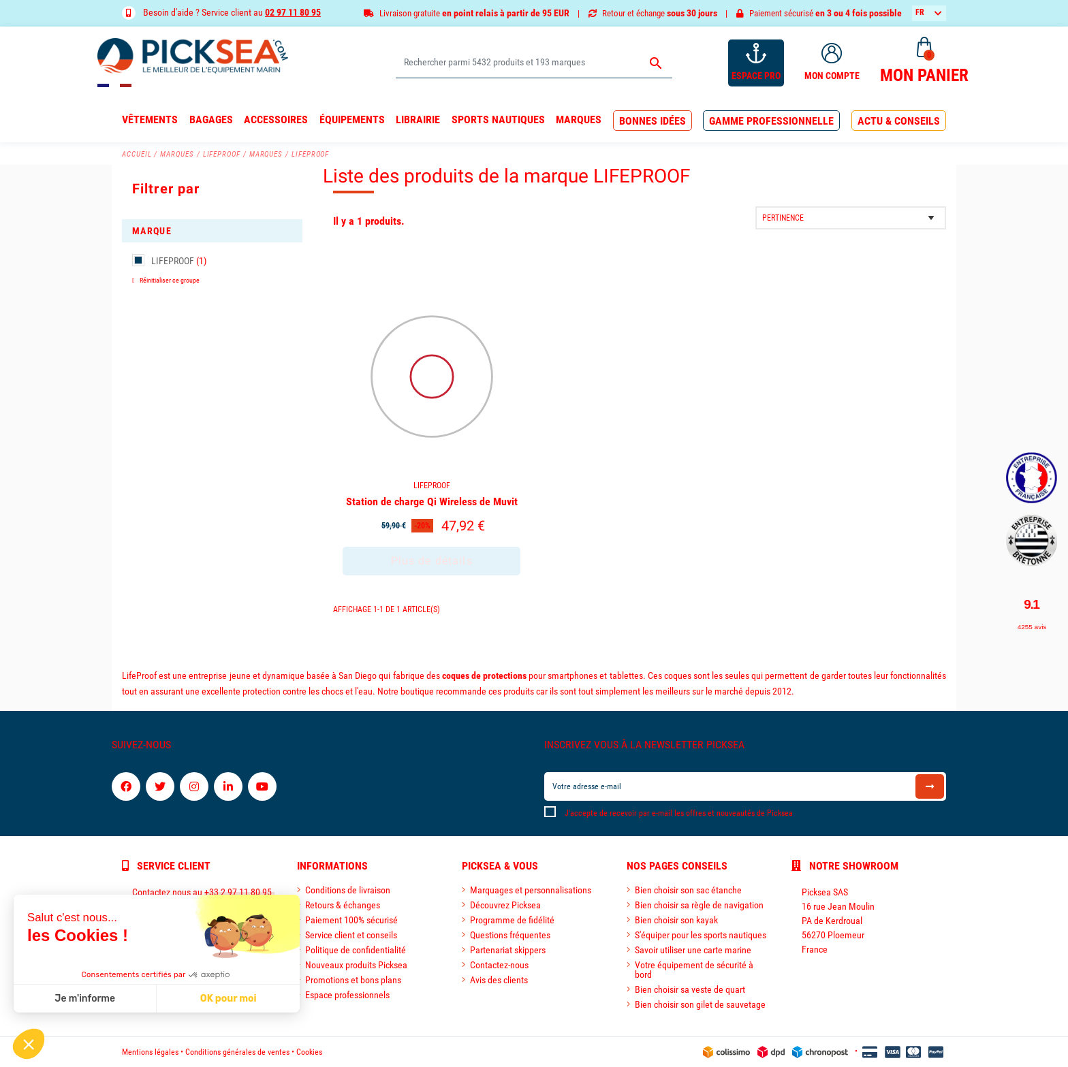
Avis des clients (499, 980)
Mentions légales (150, 1052)
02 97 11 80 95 (293, 12)
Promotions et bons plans (353, 980)
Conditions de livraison (347, 890)
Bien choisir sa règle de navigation (699, 905)
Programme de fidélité (512, 920)
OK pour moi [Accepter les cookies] (119, 998)
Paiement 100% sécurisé (351, 920)
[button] (652, 120)
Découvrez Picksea (505, 905)
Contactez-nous (499, 965)
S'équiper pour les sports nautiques (700, 935)
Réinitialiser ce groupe (169, 280)
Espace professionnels (347, 995)
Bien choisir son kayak (676, 920)
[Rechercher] (533, 63)
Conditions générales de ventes (237, 1052)
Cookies (309, 1052)
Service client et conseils (351, 935)
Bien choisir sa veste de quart (690, 989)
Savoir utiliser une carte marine (693, 950)
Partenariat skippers (508, 950)
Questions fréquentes (510, 935)
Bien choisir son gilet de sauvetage (700, 1004)
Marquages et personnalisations (530, 890)
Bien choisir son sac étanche (688, 890)
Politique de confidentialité (355, 950)
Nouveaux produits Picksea (356, 965)
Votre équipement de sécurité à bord (694, 969)
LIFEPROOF (178, 260)
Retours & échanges (342, 905)
